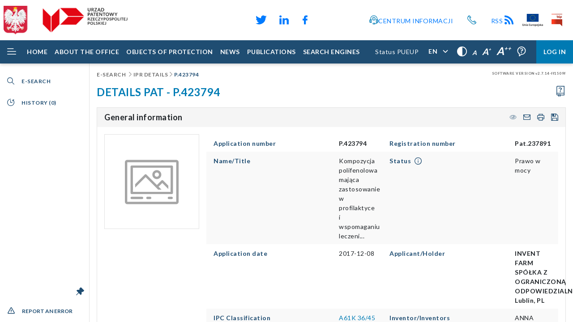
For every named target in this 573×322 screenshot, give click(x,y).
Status (400, 161)
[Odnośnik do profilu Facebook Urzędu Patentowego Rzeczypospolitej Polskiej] (307, 20)
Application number (245, 143)
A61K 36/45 (357, 318)
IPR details (150, 74)
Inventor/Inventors (419, 318)
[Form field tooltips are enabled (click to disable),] (521, 52)
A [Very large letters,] (503, 50)
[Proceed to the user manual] (560, 91)
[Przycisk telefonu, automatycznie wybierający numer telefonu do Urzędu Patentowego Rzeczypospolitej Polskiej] (472, 20)
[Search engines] (331, 52)
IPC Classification (242, 318)
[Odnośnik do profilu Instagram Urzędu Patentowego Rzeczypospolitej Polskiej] (341, 20)
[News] (230, 52)
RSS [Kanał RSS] (503, 21)
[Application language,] (437, 52)
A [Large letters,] (486, 51)
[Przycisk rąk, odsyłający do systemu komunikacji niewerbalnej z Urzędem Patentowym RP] (355, 20)
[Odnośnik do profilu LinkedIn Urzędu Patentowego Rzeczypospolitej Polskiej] (284, 20)
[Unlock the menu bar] (80, 291)
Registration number (422, 143)
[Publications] (271, 52)
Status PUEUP (397, 51)
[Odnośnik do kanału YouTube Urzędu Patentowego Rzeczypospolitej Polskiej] (326, 20)
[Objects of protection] (170, 52)
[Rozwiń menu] (11, 52)
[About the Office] (87, 52)
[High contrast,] (462, 52)
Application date (240, 253)
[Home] (37, 52)
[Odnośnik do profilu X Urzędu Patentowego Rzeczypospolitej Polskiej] (260, 20)
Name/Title (232, 161)
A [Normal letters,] (474, 52)
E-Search (112, 74)
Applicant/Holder (417, 253)
